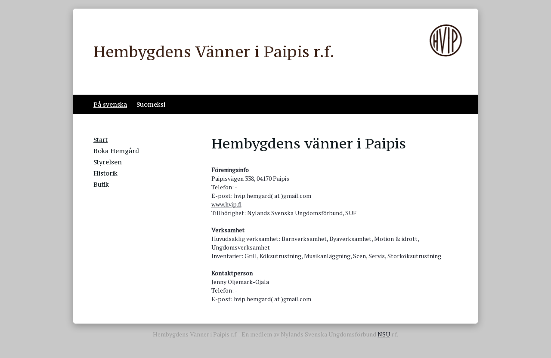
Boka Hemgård (116, 151)
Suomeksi (150, 104)
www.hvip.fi (226, 204)
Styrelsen (107, 162)
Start (100, 140)
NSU (384, 334)
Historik (105, 173)
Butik (101, 184)
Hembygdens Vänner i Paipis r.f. (213, 52)
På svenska (110, 104)
